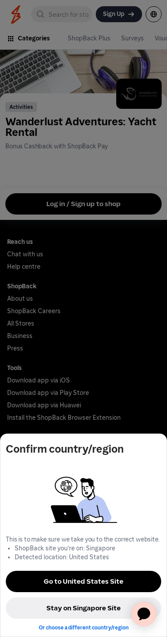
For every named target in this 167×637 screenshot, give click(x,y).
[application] (144, 614)
